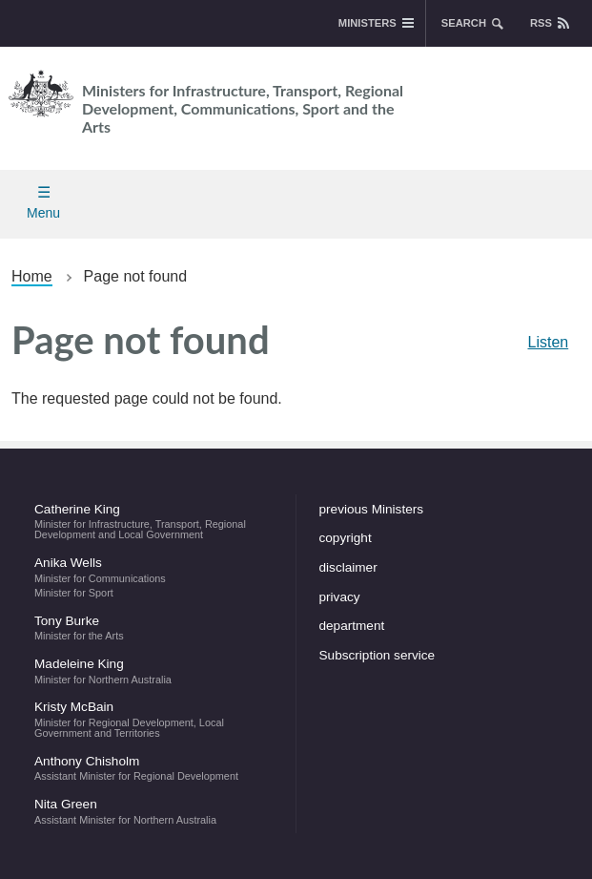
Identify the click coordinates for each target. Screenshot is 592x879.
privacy (339, 597)
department (352, 625)
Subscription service (377, 655)
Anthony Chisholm (153, 768)
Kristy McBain (153, 719)
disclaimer (348, 567)
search (463, 23)
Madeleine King (153, 671)
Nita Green (153, 811)
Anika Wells (153, 576)
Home (31, 276)
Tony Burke (153, 628)
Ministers (367, 23)
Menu (43, 212)
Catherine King (153, 521)
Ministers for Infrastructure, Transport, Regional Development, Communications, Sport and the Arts (201, 100)
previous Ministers (371, 509)
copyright (345, 538)
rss (541, 23)
